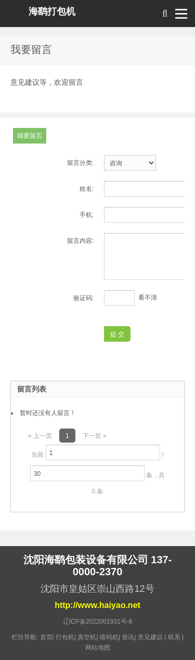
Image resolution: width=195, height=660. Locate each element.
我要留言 (29, 135)
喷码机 (109, 637)
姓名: (87, 188)
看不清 (147, 297)
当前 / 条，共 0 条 (97, 470)
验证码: (83, 298)
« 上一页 (40, 435)
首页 (46, 637)
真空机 (86, 637)
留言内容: (80, 240)
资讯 (128, 637)
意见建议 (150, 637)
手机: (87, 214)
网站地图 (97, 647)
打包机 (65, 637)
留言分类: (80, 162)
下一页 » (95, 435)
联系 (174, 637)
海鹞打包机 (52, 11)
